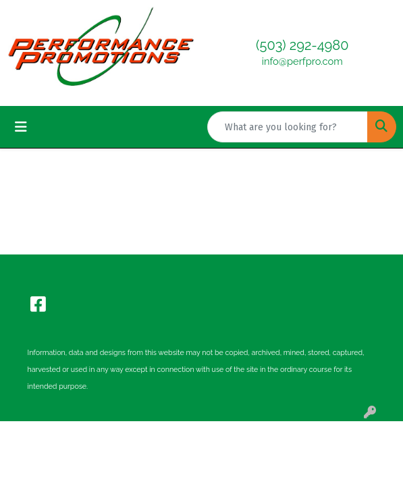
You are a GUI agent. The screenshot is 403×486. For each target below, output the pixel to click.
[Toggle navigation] (21, 126)
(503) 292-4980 (302, 45)
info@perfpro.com (302, 61)
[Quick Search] (287, 126)
